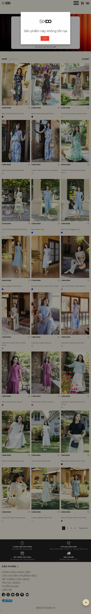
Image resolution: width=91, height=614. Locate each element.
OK (45, 38)
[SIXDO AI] (86, 602)
